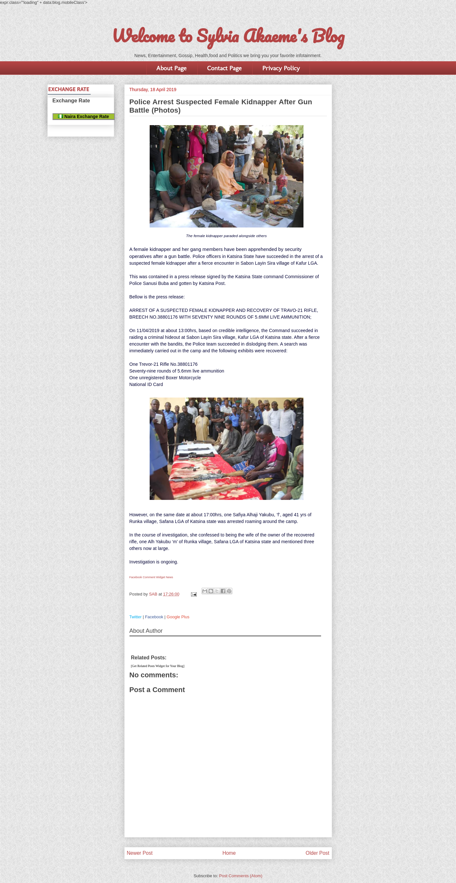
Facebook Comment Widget (147, 577)
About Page (171, 68)
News (169, 577)
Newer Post (140, 853)
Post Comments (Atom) (240, 875)
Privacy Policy (281, 68)
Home (229, 853)
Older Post (317, 853)
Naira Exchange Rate (83, 116)
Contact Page (224, 68)
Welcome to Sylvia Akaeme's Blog (228, 35)
